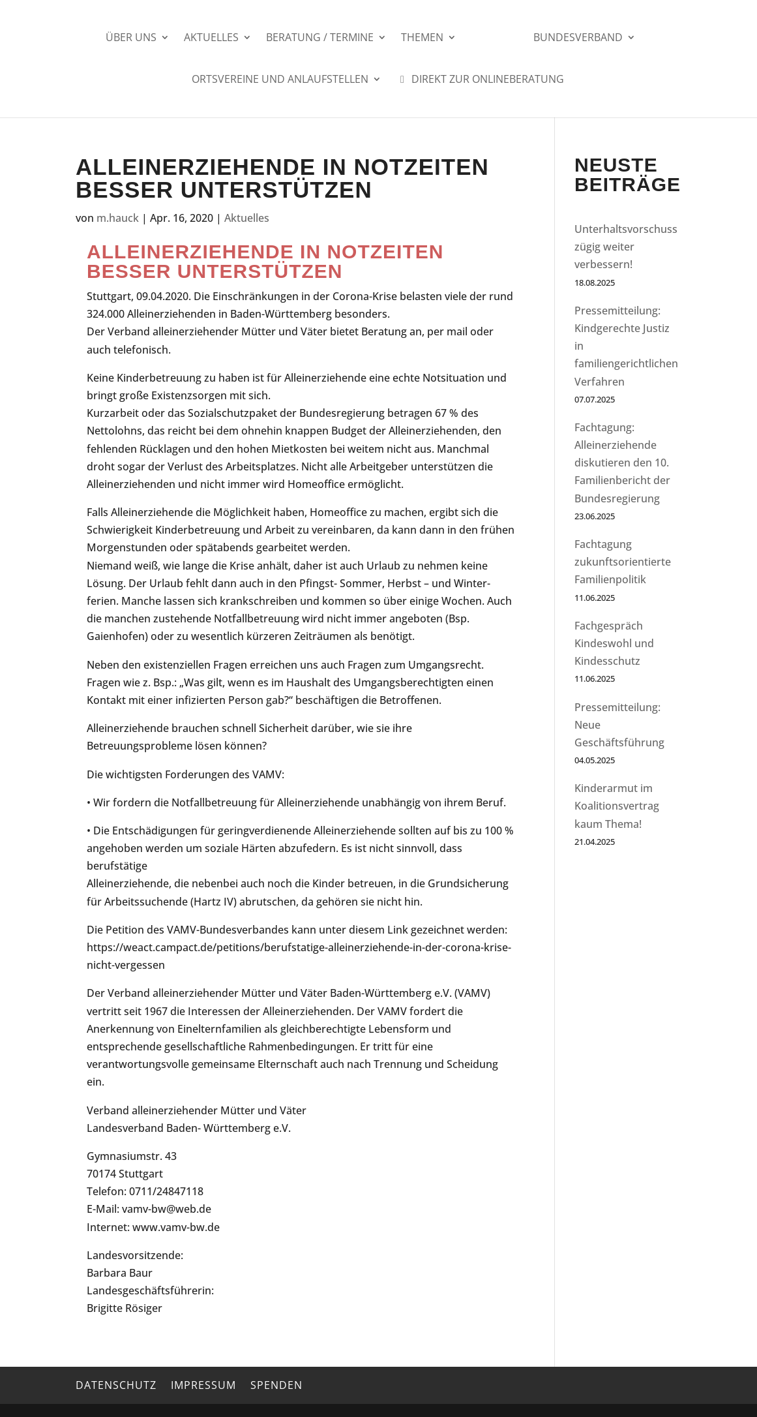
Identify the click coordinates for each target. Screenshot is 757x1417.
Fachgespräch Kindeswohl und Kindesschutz (614, 643)
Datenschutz (116, 1385)
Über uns (135, 38)
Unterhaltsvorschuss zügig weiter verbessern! (625, 246)
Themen (427, 38)
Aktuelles (215, 38)
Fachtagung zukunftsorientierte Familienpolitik (622, 562)
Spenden (276, 1385)
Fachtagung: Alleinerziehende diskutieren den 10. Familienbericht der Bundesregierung (622, 463)
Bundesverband (573, 38)
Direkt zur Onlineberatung (480, 80)
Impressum (203, 1385)
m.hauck (117, 218)
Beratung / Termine (324, 38)
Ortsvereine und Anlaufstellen (280, 80)
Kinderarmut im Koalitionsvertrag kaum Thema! (616, 805)
